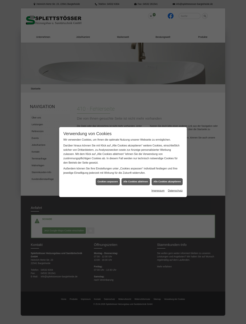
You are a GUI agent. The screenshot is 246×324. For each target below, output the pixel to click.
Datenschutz (175, 186)
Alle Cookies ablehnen (135, 177)
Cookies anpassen (108, 177)
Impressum (158, 186)
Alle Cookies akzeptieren (167, 177)
